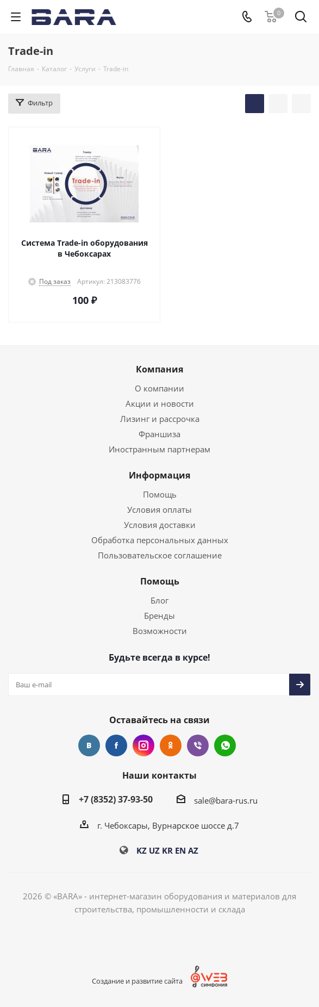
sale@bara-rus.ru (226, 800)
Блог (159, 600)
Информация (159, 475)
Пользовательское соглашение (160, 555)
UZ (154, 850)
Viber (198, 745)
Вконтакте (89, 745)
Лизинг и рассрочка (159, 418)
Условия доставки (160, 524)
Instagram (143, 745)
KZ (141, 850)
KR (167, 850)
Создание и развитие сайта (137, 981)
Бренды (159, 615)
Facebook (116, 745)
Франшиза (159, 433)
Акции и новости (160, 403)
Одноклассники (171, 745)
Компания (159, 369)
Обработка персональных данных (159, 539)
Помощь (160, 494)
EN (180, 850)
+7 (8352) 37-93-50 (116, 799)
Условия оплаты (159, 509)
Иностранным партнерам (159, 449)
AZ (193, 850)
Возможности (160, 630)
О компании (159, 388)
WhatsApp (225, 745)
